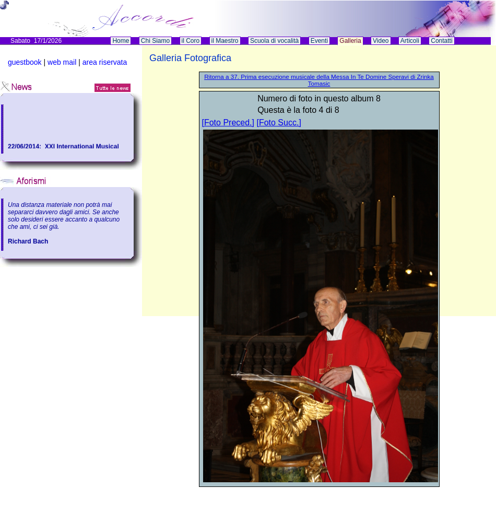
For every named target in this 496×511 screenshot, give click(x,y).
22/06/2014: (26, 146)
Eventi (319, 40)
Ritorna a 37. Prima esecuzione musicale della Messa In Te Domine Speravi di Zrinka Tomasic (319, 80)
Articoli (409, 40)
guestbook (25, 62)
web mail (62, 62)
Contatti (441, 40)
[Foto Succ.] (278, 122)
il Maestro (225, 40)
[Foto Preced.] (228, 122)
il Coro (191, 40)
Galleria (350, 40)
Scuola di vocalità (274, 40)
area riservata (104, 62)
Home (120, 40)
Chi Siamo (155, 40)
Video (380, 40)
